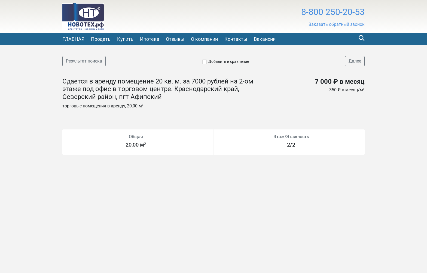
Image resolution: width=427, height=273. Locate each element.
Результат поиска (84, 61)
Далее (355, 61)
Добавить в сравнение (228, 61)
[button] (337, 24)
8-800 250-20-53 (333, 12)
